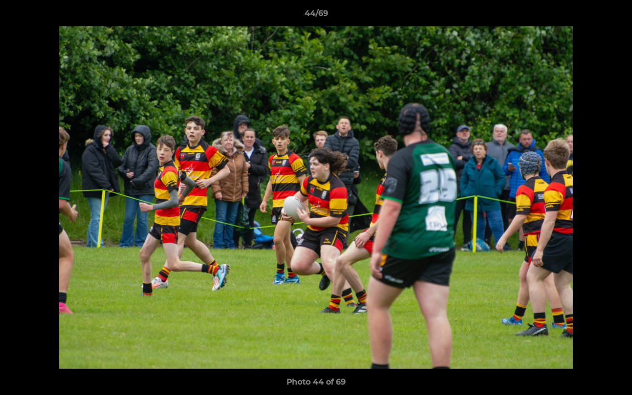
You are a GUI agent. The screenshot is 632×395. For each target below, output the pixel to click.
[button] (612, 16)
